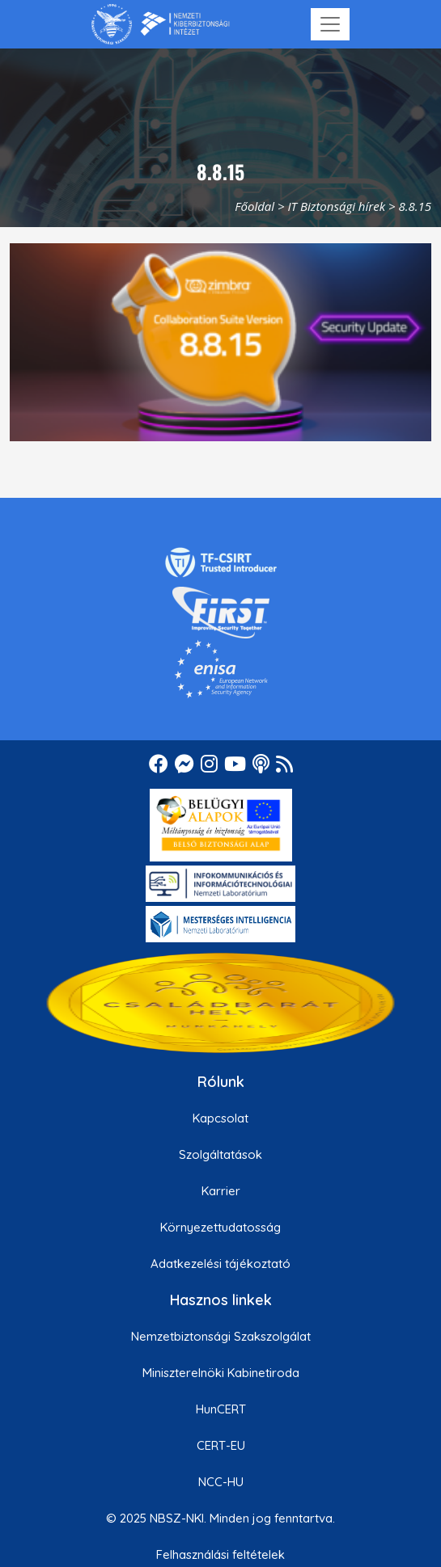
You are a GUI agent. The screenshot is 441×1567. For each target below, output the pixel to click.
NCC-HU (221, 1481)
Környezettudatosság (220, 1227)
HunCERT (221, 1409)
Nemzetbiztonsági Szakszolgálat (221, 1336)
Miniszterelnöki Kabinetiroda (220, 1372)
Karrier (220, 1190)
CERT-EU (221, 1445)
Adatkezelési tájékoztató (220, 1263)
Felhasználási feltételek (220, 1554)
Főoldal (254, 206)
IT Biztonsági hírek (337, 206)
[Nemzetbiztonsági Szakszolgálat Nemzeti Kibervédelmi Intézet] (160, 24)
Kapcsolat (220, 1118)
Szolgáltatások (220, 1154)
